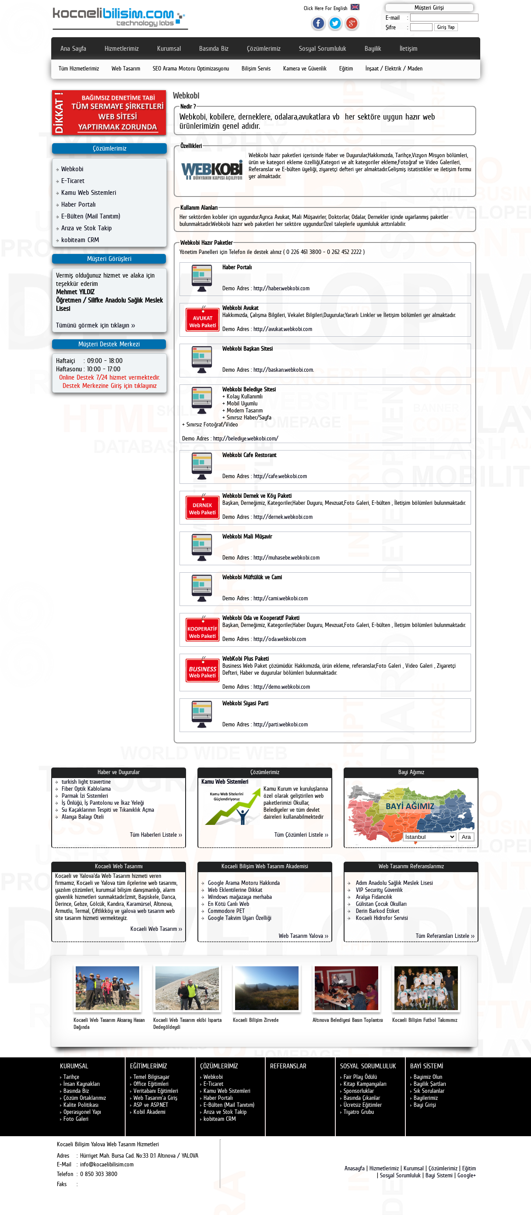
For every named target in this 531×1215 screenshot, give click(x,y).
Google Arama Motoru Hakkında (244, 882)
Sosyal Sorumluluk (322, 48)
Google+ (466, 1175)
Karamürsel (139, 903)
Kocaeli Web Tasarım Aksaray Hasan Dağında (109, 997)
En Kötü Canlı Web (228, 903)
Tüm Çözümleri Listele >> (301, 834)
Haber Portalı (78, 204)
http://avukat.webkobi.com (282, 328)
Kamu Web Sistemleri (88, 192)
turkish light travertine (86, 781)
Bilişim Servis (256, 68)
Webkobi (72, 169)
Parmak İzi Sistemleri (85, 795)
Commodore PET (226, 910)
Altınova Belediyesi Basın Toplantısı (348, 993)
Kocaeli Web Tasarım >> (156, 928)
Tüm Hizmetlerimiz (79, 68)
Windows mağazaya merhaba (240, 896)
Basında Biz (214, 48)
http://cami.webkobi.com (280, 598)
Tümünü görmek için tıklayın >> (95, 325)
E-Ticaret (72, 180)
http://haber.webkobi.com (281, 288)
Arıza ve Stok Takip (86, 228)
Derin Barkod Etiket (376, 910)
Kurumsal (169, 48)
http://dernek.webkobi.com (283, 516)
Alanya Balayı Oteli (83, 816)
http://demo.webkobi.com (281, 686)
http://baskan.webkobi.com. (283, 369)
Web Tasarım (126, 68)
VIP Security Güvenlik (378, 889)
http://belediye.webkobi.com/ (245, 438)
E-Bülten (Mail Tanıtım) (90, 216)
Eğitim (346, 68)
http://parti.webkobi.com (280, 724)
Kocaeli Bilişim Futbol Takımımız (426, 993)
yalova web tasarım (142, 910)
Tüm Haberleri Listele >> (156, 834)
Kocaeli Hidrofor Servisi (381, 917)
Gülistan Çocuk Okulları (380, 903)
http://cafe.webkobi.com (280, 475)
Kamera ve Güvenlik (305, 68)
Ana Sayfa (73, 48)
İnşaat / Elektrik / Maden (394, 68)
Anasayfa (355, 1168)
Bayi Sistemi (439, 1175)
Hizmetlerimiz (122, 48)
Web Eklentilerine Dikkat (235, 889)
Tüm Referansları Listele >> (445, 935)
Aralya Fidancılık (373, 896)
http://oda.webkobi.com (279, 638)
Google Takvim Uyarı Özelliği (239, 917)
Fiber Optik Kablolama (86, 788)
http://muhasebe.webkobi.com (286, 557)
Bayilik (373, 48)
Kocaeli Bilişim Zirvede (267, 993)
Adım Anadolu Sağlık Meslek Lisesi (393, 882)
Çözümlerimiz (264, 48)
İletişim (409, 48)
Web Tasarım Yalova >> (303, 935)
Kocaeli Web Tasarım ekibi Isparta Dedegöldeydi (187, 997)
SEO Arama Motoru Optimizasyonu (191, 68)
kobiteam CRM (80, 240)
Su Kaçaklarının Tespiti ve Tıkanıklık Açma (108, 809)
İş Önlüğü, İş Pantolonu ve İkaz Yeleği (103, 802)
